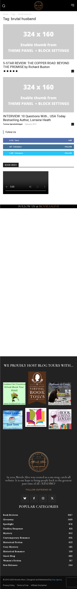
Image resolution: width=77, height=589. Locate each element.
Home (5, 14)
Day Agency (57, 579)
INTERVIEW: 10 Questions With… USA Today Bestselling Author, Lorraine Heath (34, 118)
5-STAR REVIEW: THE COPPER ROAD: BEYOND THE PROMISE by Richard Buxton (36, 65)
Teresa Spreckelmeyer (13, 124)
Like (70, 140)
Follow (68, 147)
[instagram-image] (20, 225)
